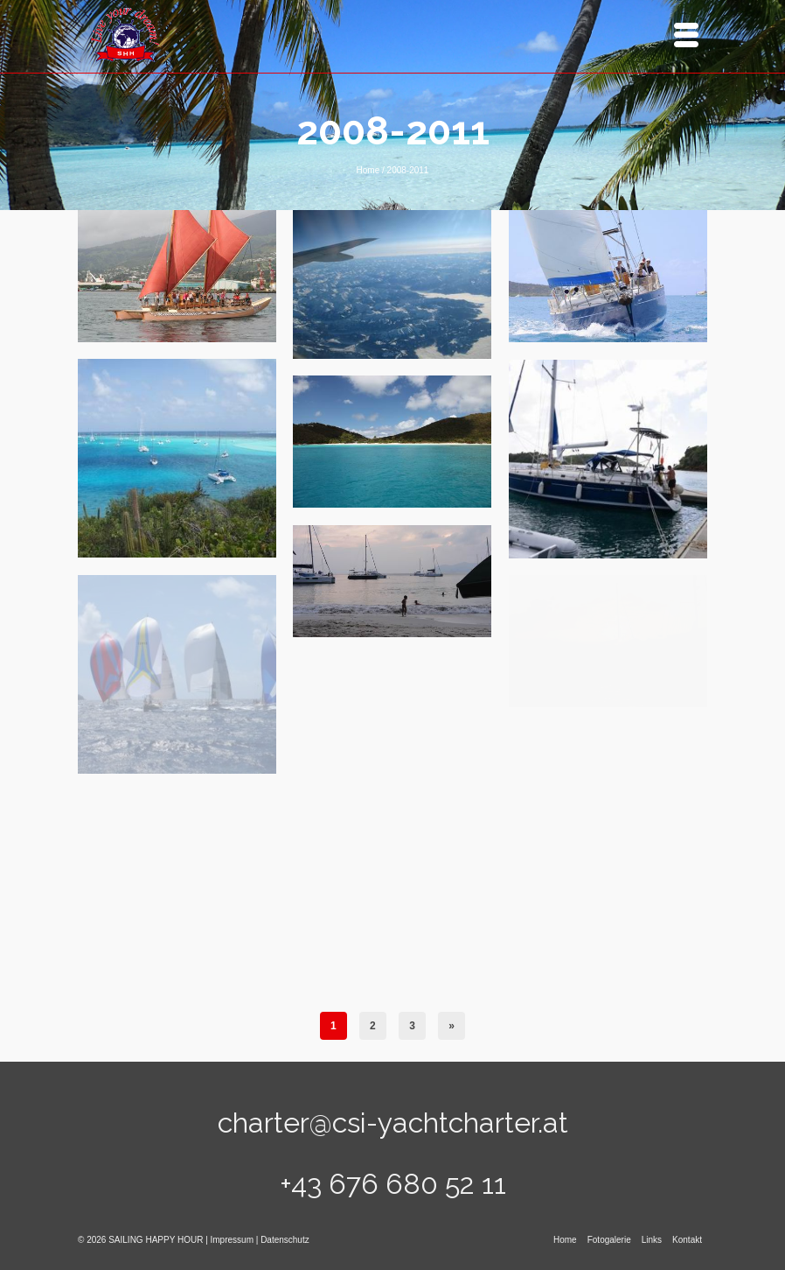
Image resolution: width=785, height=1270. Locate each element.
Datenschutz (285, 1240)
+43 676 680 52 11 (393, 1184)
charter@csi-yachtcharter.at (393, 1122)
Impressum (232, 1240)
